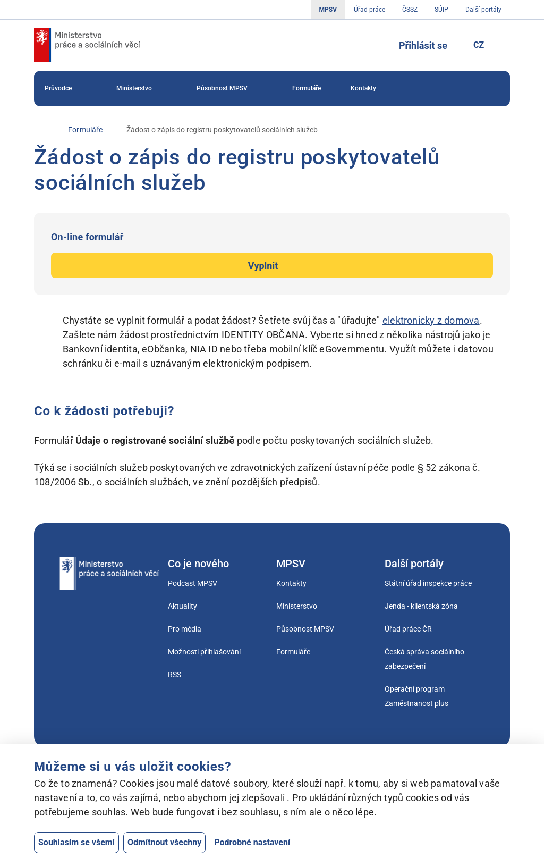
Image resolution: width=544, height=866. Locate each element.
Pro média (184, 629)
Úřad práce (369, 9)
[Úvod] (39, 129)
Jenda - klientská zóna (421, 606)
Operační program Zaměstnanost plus (416, 696)
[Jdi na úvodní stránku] (87, 45)
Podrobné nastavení (252, 842)
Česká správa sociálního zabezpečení (424, 659)
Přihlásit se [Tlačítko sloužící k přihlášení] (423, 45)
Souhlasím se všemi (76, 842)
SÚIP (441, 9)
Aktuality (182, 606)
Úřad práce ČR (408, 629)
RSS (174, 674)
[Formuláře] (85, 130)
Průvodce (66, 88)
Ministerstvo (141, 88)
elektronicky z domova (431, 320)
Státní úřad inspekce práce (428, 583)
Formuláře (306, 88)
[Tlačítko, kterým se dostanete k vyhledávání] (374, 45)
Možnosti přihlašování (204, 652)
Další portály (483, 9)
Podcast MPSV (192, 583)
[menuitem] (65, 88)
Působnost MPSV (229, 88)
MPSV (328, 9)
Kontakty (363, 88)
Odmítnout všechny (164, 842)
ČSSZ (410, 9)
